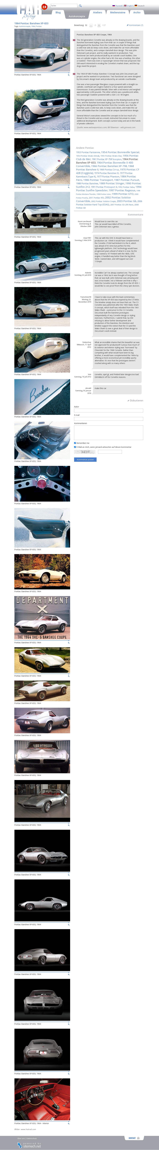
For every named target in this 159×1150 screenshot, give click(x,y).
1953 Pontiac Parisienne (88, 152)
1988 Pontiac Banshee (87, 183)
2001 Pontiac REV (96, 197)
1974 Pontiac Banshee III (106, 173)
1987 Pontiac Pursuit (126, 180)
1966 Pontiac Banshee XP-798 (109, 166)
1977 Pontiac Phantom (108, 176)
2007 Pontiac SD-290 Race (121, 204)
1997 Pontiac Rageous (122, 190)
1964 (33, 26)
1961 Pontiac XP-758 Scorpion (106, 159)
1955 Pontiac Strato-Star (111, 156)
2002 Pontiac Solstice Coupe (103, 201)
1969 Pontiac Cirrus (109, 169)
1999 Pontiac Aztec (104, 194)
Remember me (83, 443)
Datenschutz (32, 1138)
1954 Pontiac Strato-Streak (87, 156)
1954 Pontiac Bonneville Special (120, 152)
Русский (119, 6)
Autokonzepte (24, 26)
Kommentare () (136, 25)
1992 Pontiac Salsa (126, 187)
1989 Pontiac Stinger (111, 183)
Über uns (21, 1138)
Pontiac (39, 26)
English (130, 6)
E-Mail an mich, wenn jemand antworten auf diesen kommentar (104, 447)
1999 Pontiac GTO (122, 194)
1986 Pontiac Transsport (98, 180)
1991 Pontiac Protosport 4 (104, 186)
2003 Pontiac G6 (126, 201)
